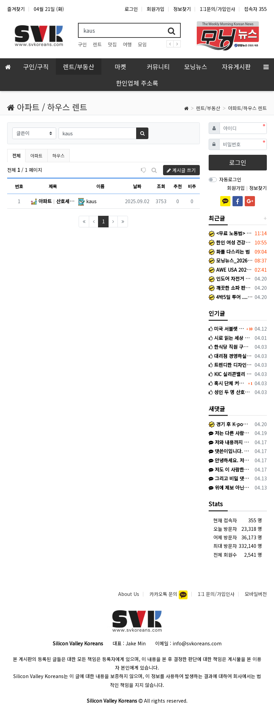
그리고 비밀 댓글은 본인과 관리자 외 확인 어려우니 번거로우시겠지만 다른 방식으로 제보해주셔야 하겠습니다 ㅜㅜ (229, 478)
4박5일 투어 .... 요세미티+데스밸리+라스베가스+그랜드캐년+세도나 (230, 297)
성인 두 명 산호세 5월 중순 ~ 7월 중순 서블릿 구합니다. (230, 392)
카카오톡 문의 (164, 593)
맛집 (112, 44)
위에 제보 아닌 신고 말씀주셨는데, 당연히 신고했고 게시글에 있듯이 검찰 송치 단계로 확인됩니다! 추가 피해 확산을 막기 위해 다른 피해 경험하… (229, 487)
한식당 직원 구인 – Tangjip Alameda (230, 346)
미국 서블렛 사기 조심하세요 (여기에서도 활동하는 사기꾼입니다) (227, 328)
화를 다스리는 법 (229, 251)
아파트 (36, 155)
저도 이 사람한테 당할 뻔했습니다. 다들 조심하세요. (229, 469)
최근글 (217, 218)
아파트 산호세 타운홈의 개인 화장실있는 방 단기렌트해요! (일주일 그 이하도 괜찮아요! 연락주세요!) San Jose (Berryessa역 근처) (53, 201)
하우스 (58, 155)
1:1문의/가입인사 (217, 8)
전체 (16, 155)
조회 (161, 186)
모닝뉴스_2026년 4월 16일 (230, 260)
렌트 (97, 44)
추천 (178, 186)
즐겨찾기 (16, 8)
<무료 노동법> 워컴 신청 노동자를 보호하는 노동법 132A (230, 233)
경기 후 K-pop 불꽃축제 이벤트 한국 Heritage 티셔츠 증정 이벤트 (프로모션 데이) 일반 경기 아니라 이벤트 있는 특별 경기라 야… (229, 424)
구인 (82, 44)
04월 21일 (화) (49, 8)
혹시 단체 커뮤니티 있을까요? (227, 383)
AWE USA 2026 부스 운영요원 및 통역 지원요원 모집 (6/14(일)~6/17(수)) (230, 269)
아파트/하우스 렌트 (247, 108)
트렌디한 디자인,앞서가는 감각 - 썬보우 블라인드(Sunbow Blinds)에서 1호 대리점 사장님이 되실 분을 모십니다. (230, 364)
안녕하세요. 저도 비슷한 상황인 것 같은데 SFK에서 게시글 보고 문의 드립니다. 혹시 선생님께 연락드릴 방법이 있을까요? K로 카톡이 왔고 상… (229, 460)
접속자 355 (255, 8)
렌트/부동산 (208, 108)
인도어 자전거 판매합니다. (230, 278)
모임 (142, 44)
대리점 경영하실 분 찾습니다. (230, 355)
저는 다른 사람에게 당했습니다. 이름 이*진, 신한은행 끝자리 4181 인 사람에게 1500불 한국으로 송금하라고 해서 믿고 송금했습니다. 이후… (229, 433)
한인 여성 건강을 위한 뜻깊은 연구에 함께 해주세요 (230, 242)
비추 (192, 186)
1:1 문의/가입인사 (216, 593)
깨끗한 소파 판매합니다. (230, 287)
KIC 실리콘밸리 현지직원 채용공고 (230, 374)
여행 (127, 44)
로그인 (131, 8)
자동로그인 (230, 179)
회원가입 (155, 8)
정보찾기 (182, 8)
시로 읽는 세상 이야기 (230, 337)
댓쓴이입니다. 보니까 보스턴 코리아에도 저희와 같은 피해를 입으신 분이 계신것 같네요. (229, 451)
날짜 (137, 186)
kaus (91, 201)
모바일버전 (256, 593)
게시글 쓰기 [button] (181, 170)
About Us (128, 593)
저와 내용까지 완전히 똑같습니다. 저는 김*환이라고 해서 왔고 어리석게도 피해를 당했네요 (229, 442)
